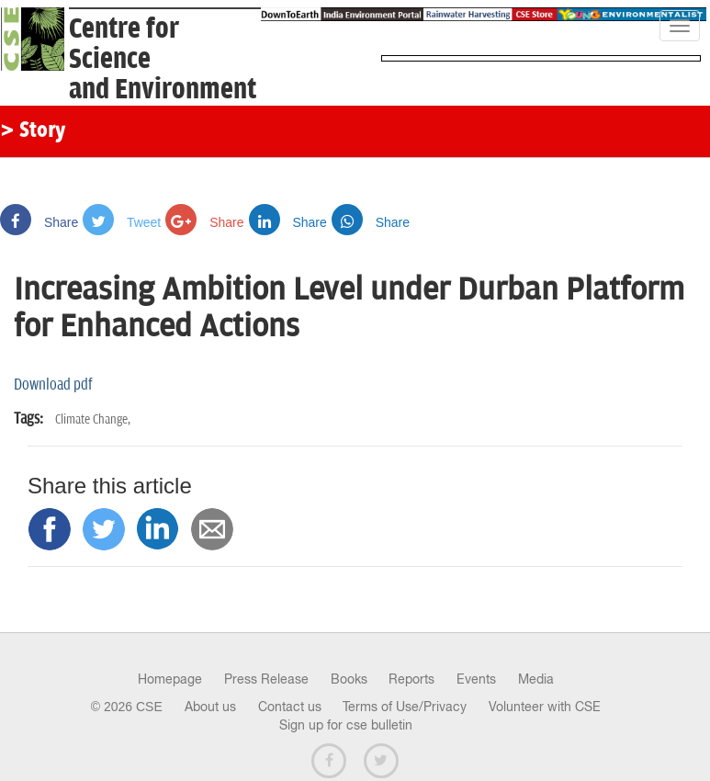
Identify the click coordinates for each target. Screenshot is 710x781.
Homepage (170, 679)
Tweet (122, 222)
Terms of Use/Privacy (405, 706)
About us (210, 706)
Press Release (266, 679)
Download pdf (53, 385)
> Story (32, 131)
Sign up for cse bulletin (345, 725)
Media (536, 679)
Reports (411, 679)
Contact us (289, 706)
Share (39, 222)
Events (476, 679)
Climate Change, (92, 419)
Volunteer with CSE (545, 706)
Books (349, 679)
